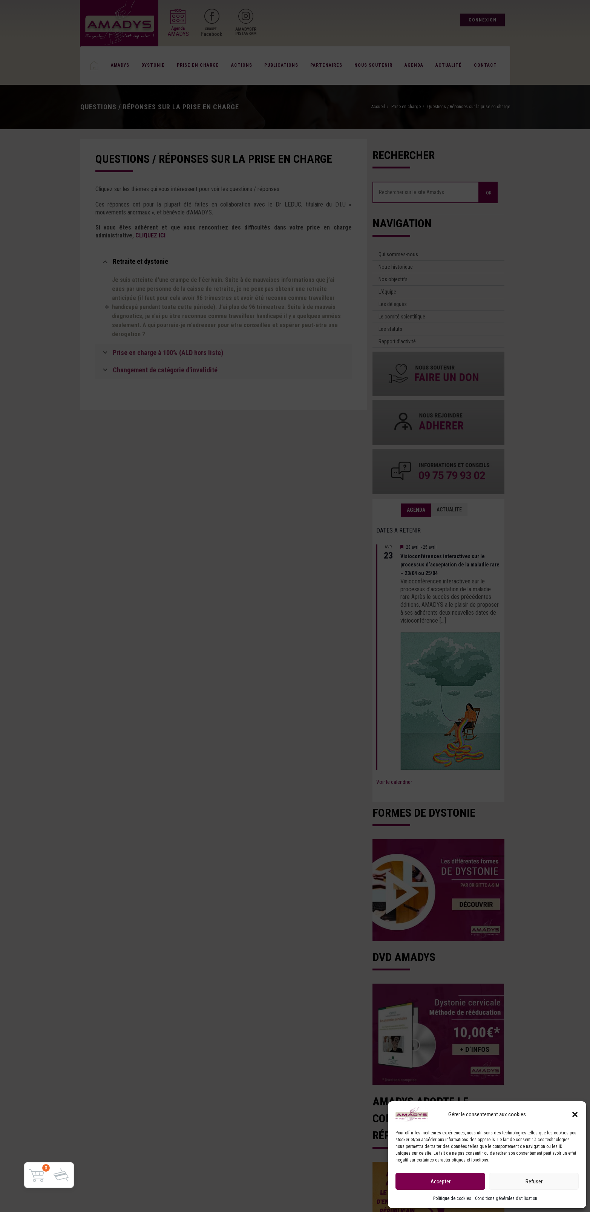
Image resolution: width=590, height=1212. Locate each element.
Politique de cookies (452, 1198)
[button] (575, 1114)
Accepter (441, 1181)
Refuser (534, 1181)
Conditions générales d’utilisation (506, 1198)
